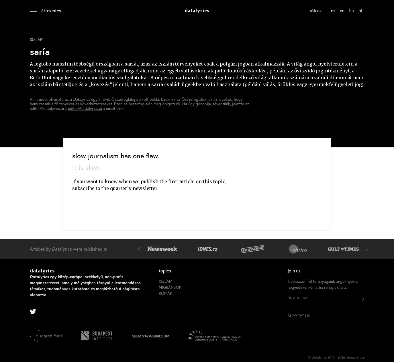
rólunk (316, 10)
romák (165, 293)
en (342, 10)
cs (333, 10)
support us (299, 316)
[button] (140, 249)
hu (351, 10)
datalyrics (197, 10)
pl (360, 10)
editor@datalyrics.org (86, 108)
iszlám (36, 39)
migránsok (170, 287)
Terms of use (355, 357)
